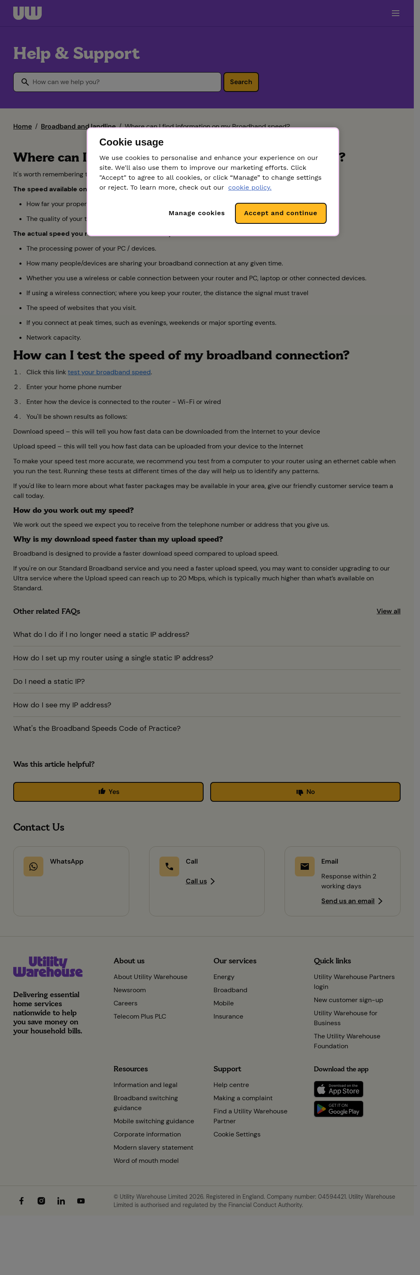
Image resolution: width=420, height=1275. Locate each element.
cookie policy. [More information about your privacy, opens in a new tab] (250, 187)
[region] (213, 181)
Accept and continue (281, 213)
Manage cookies (196, 213)
